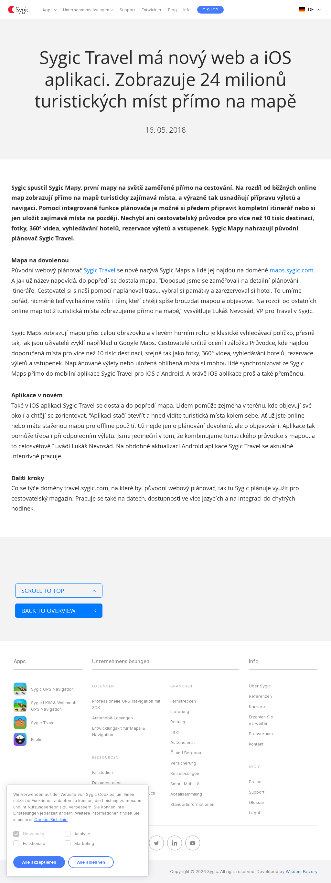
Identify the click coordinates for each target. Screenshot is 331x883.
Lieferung (179, 711)
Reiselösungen (184, 773)
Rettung (177, 721)
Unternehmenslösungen (86, 9)
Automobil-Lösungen (112, 717)
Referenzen (260, 696)
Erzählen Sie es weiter (261, 720)
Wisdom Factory (301, 871)
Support (127, 9)
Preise (255, 781)
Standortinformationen (192, 804)
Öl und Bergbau (185, 752)
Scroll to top (58, 590)
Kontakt (256, 743)
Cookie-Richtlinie (51, 819)
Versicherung (183, 763)
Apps (47, 9)
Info (187, 9)
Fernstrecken (183, 701)
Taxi (174, 732)
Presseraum (261, 733)
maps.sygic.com (292, 270)
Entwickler (152, 9)
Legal (254, 812)
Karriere (257, 706)
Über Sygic (260, 685)
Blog (172, 9)
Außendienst (182, 742)
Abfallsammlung (186, 794)
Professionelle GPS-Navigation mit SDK (126, 704)
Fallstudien (102, 772)
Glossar (256, 802)
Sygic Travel (99, 270)
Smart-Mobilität (185, 783)
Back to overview (58, 610)
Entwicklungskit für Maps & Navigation (118, 731)
